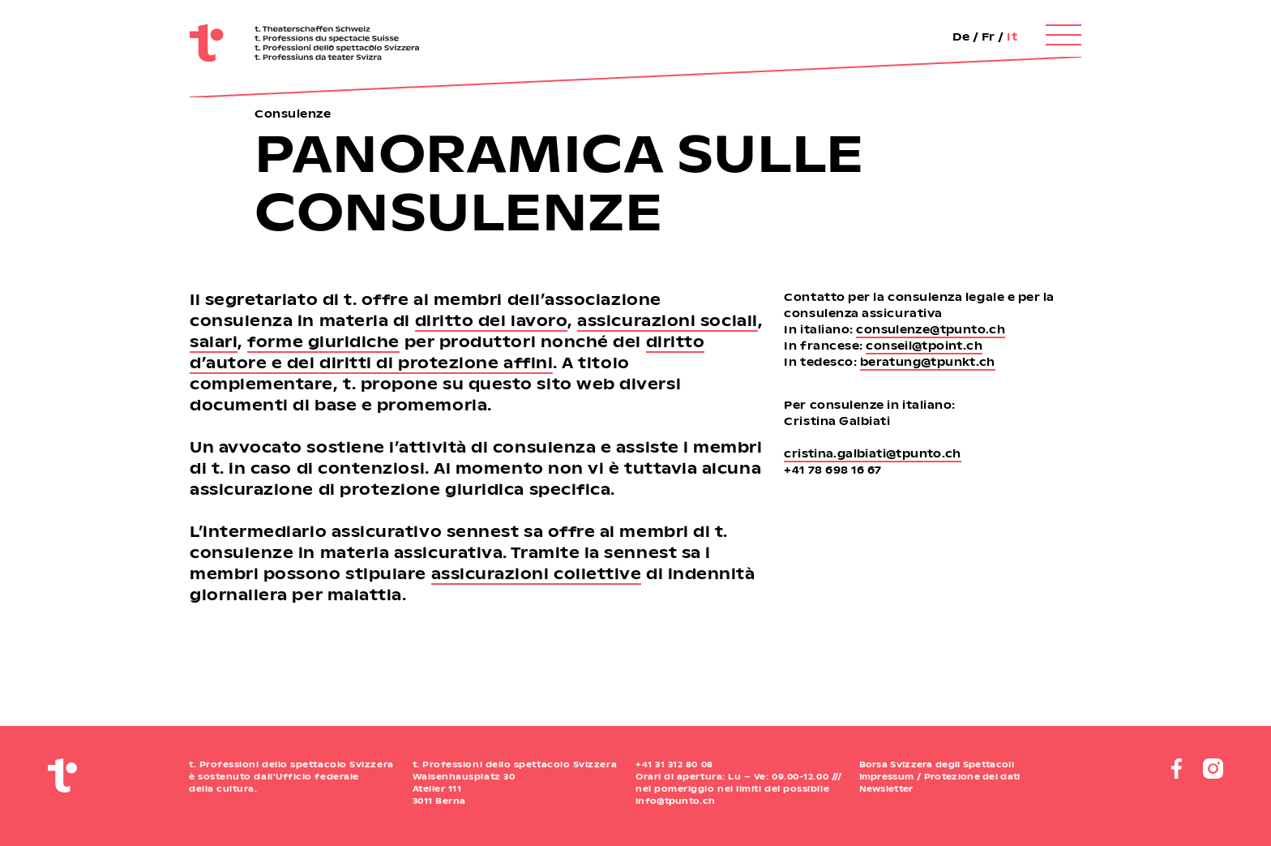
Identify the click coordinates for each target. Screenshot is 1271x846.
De (960, 36)
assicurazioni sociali (667, 320)
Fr (988, 36)
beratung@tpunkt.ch (927, 361)
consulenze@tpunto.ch (930, 329)
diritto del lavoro (491, 320)
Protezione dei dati (972, 776)
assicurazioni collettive (536, 573)
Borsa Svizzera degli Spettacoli (936, 764)
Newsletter (886, 788)
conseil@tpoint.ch (924, 345)
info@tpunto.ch (675, 800)
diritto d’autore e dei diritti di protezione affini (447, 351)
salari (214, 341)
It (1012, 36)
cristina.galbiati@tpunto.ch (872, 453)
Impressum (886, 776)
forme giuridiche (323, 341)
